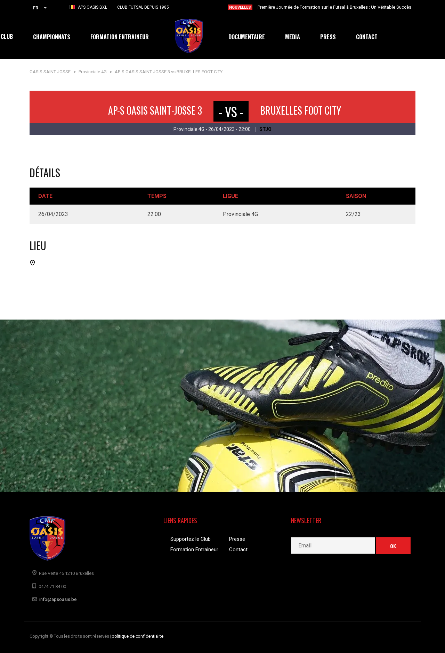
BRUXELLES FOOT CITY (300, 110)
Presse (237, 539)
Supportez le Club (190, 539)
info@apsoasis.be (57, 599)
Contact (238, 549)
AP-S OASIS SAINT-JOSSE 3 (155, 110)
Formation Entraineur (194, 549)
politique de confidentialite (137, 636)
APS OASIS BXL (92, 7)
